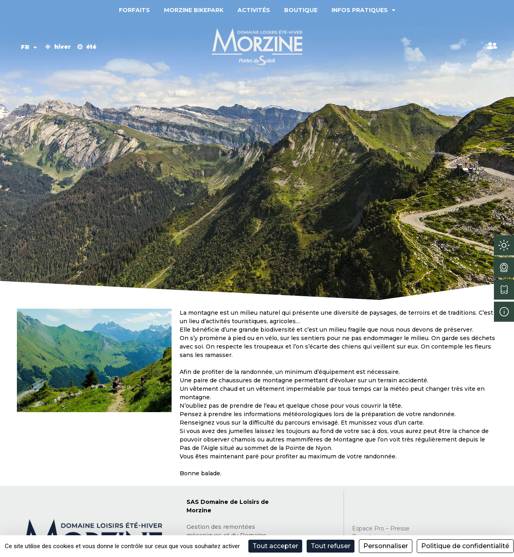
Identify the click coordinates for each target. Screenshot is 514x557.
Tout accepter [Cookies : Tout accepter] (275, 546)
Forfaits (134, 10)
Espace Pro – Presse (381, 528)
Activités (254, 10)
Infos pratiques (363, 10)
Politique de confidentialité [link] (465, 546)
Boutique (300, 10)
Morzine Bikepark (193, 10)
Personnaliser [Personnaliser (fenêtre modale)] (385, 546)
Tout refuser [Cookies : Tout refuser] (330, 546)
